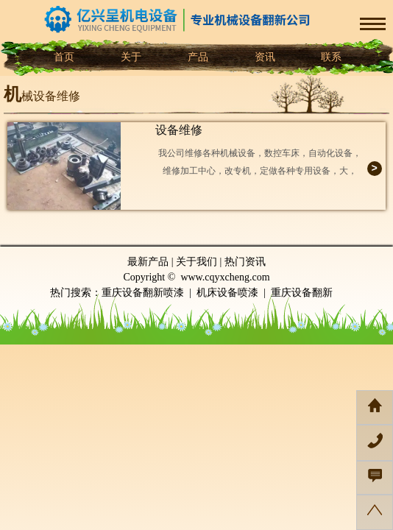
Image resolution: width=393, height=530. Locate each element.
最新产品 (148, 261)
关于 (129, 57)
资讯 (263, 57)
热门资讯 (245, 261)
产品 (196, 57)
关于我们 (196, 261)
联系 (330, 57)
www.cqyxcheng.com (224, 277)
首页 (63, 57)
